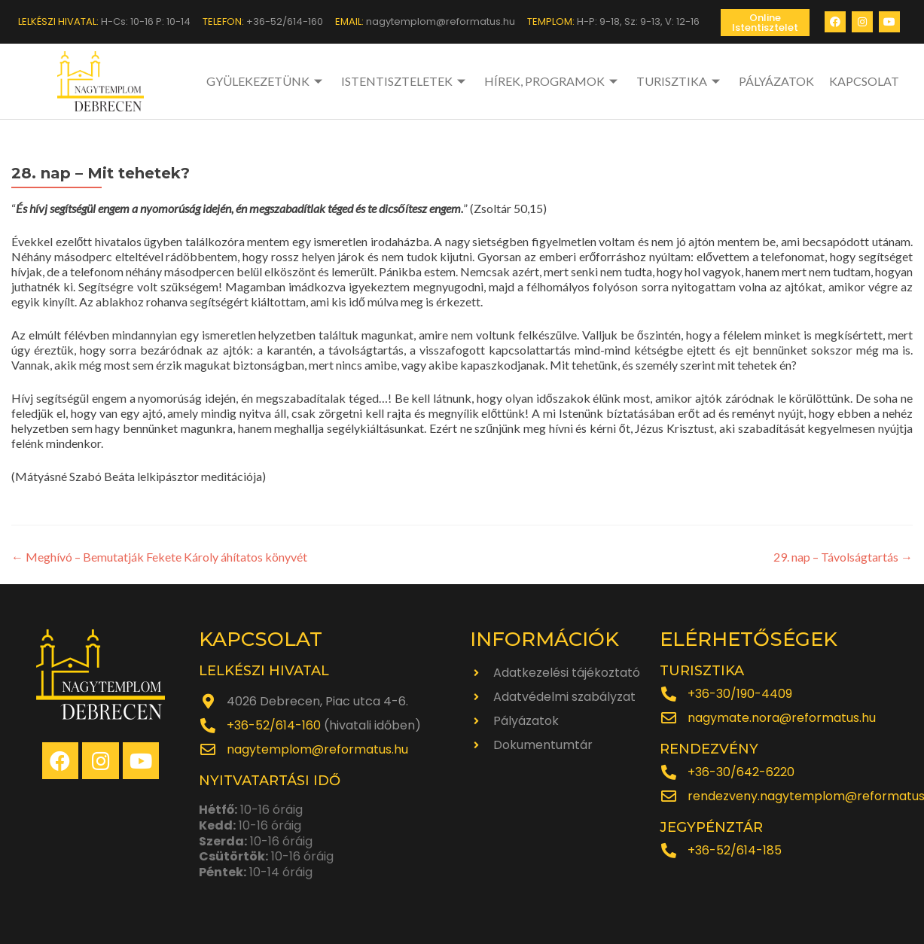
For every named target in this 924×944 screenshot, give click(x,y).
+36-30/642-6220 (741, 772)
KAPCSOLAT (864, 81)
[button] (765, 22)
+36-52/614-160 (274, 725)
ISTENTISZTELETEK (405, 81)
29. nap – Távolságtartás (843, 557)
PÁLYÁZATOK (776, 81)
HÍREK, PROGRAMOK (552, 81)
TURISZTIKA (680, 81)
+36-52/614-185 (735, 850)
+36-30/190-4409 (740, 693)
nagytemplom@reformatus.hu (317, 749)
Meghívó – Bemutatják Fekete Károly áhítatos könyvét (159, 557)
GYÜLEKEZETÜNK (266, 81)
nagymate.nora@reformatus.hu (782, 717)
